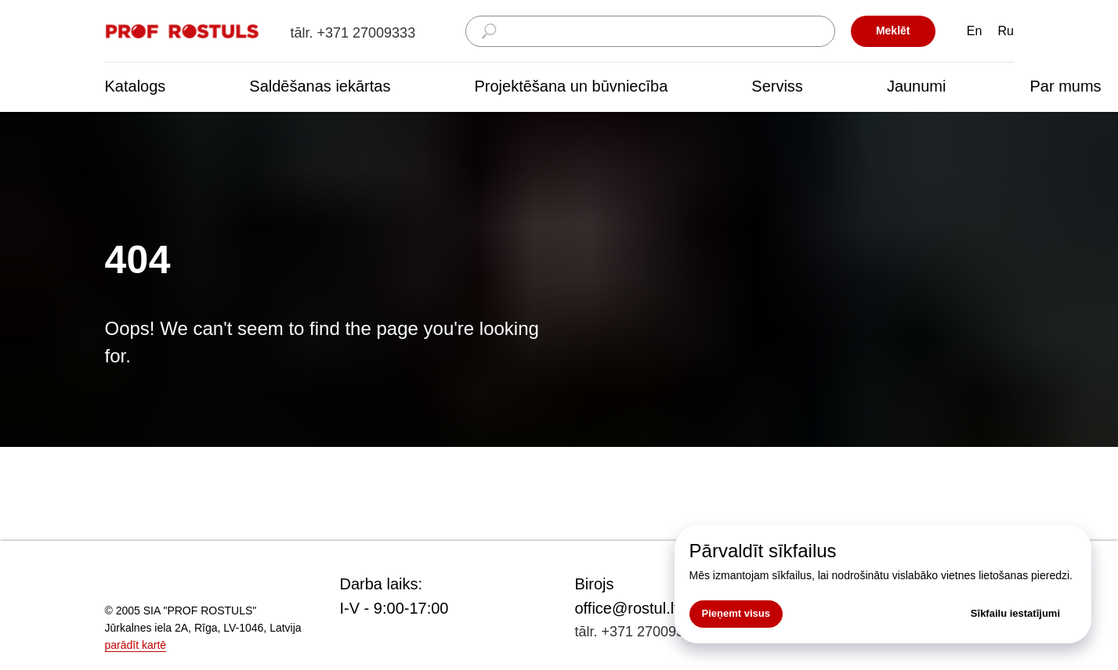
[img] (183, 31)
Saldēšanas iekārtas (319, 86)
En (974, 31)
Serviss (777, 86)
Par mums (1065, 86)
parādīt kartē (136, 645)
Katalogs (135, 86)
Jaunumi (916, 86)
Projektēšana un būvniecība (571, 86)
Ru (1006, 31)
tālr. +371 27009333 (353, 33)
